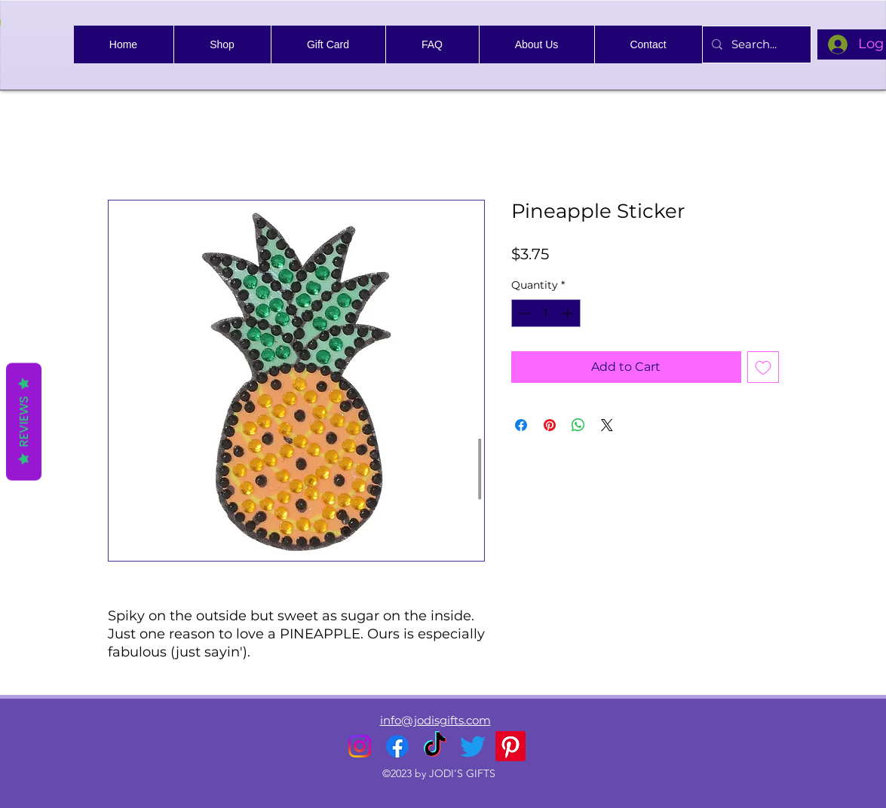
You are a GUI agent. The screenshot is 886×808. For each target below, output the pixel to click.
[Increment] (568, 313)
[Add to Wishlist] (763, 367)
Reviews (23, 422)
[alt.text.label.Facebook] (397, 746)
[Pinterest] (510, 746)
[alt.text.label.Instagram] (360, 746)
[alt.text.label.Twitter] (473, 746)
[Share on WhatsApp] (578, 425)
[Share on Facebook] (521, 425)
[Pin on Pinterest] (550, 425)
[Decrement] (523, 313)
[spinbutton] (545, 313)
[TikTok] (435, 746)
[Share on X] (607, 425)
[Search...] (755, 44)
